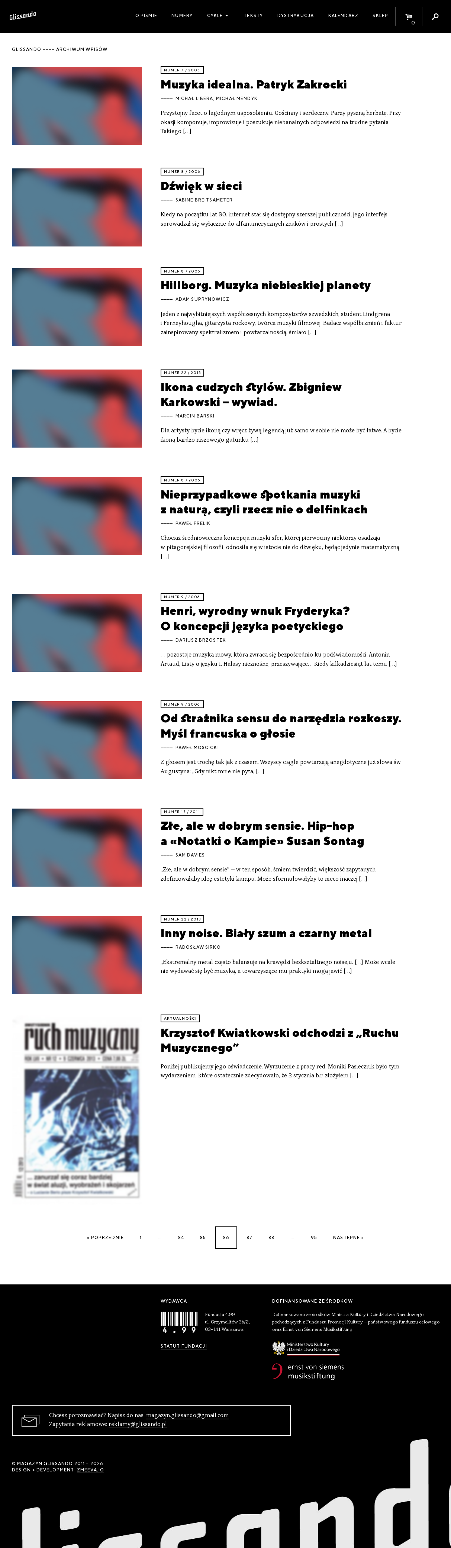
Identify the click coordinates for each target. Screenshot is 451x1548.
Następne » (348, 1237)
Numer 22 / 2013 (182, 373)
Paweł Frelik (193, 523)
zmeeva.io (90, 1470)
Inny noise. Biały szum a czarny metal (266, 933)
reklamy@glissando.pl (138, 1425)
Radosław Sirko (198, 947)
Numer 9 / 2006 (182, 597)
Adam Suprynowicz (202, 299)
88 (271, 1237)
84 (181, 1237)
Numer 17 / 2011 (182, 812)
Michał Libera (194, 98)
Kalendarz (343, 15)
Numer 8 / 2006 (182, 172)
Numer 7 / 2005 (182, 70)
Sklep (380, 15)
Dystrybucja (295, 15)
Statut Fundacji (184, 1346)
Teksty (253, 15)
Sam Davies (190, 855)
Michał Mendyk (237, 98)
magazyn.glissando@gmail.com (187, 1416)
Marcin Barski (195, 416)
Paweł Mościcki (197, 747)
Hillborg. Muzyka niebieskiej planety (266, 285)
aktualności (180, 1018)
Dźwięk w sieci (201, 186)
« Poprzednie (105, 1237)
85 (203, 1237)
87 (249, 1237)
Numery (182, 15)
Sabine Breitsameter (204, 200)
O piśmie (146, 15)
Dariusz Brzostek (200, 640)
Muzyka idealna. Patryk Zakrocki (254, 84)
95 (314, 1237)
